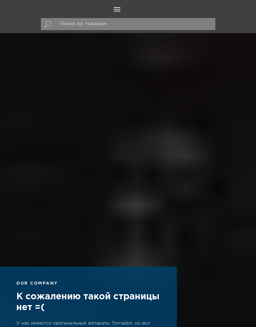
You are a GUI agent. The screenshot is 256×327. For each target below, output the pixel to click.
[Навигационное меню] (117, 9)
